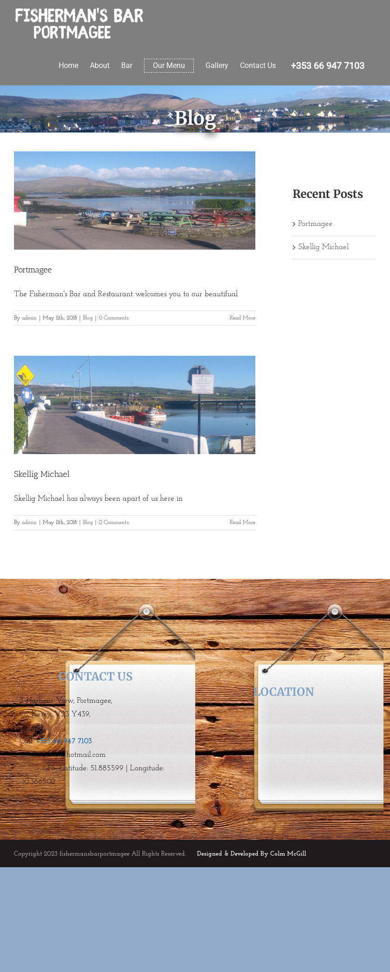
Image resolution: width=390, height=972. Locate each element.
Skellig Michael (42, 474)
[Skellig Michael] (134, 405)
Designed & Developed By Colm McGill (251, 853)
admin (29, 318)
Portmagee (33, 270)
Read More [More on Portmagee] (242, 318)
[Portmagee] (134, 200)
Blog (88, 318)
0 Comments (114, 318)
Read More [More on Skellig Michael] (242, 522)
